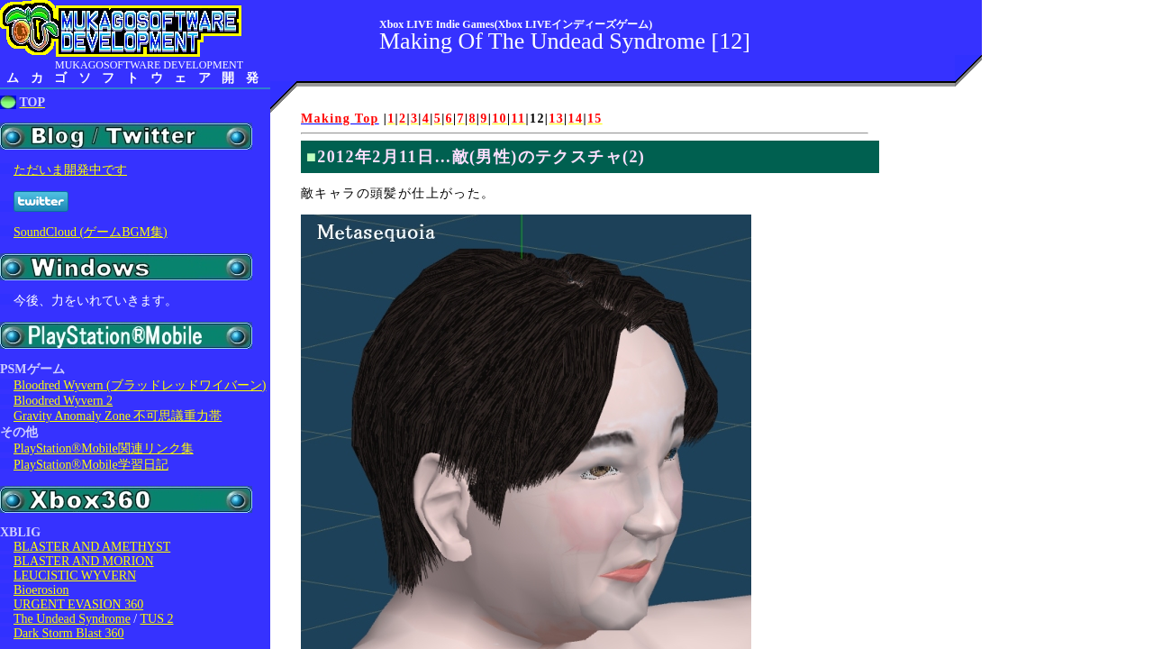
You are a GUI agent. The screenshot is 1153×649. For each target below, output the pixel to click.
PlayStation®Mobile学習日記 (91, 464)
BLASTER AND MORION (84, 561)
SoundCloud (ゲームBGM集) (91, 232)
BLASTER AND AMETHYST (92, 546)
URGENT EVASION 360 (78, 604)
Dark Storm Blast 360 (69, 633)
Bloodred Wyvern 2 (63, 400)
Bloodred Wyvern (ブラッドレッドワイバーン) (140, 385)
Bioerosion (41, 590)
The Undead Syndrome (72, 619)
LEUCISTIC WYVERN (75, 575)
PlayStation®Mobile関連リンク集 (104, 448)
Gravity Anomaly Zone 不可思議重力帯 (118, 416)
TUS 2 (157, 619)
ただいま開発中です (70, 170)
